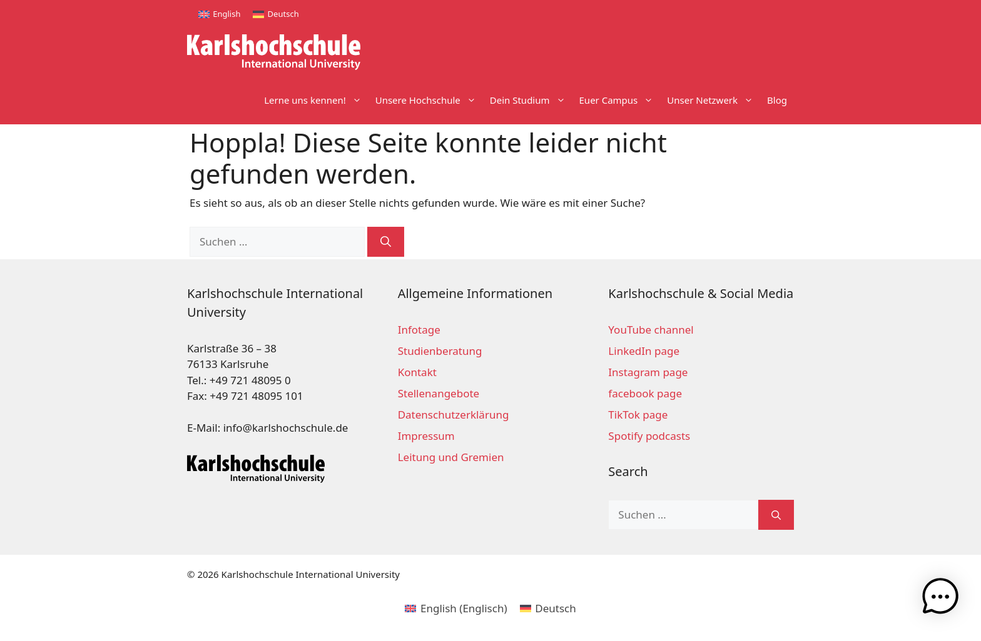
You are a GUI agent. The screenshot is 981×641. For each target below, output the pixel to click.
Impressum (426, 436)
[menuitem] (219, 14)
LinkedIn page (643, 351)
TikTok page (638, 414)
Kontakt (417, 372)
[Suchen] (385, 242)
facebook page (645, 393)
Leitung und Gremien (451, 457)
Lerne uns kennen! (316, 100)
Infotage (419, 329)
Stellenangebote (438, 393)
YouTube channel (650, 329)
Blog (777, 100)
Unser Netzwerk (713, 100)
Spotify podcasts (649, 436)
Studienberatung (440, 351)
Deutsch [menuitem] (283, 13)
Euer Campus (620, 100)
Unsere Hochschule (429, 100)
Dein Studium (531, 100)
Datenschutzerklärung (453, 414)
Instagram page (648, 372)
